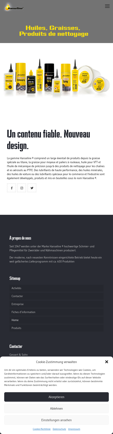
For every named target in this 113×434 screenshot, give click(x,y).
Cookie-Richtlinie (42, 428)
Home (15, 320)
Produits (16, 328)
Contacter (17, 296)
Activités (16, 288)
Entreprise (18, 304)
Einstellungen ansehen (56, 420)
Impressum (74, 428)
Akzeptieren (56, 397)
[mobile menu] (107, 6)
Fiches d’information (23, 312)
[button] (107, 362)
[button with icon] (11, 187)
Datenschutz (59, 428)
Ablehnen (56, 408)
